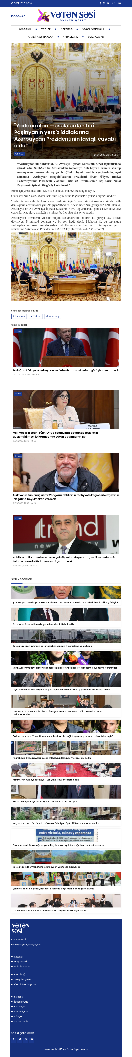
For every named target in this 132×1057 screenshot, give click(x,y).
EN (119, 3)
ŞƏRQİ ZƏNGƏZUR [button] (93, 29)
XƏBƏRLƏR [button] (25, 29)
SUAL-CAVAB (96, 37)
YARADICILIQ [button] (70, 37)
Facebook (19, 316)
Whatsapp (53, 316)
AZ (113, 3)
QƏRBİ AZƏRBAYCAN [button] (40, 37)
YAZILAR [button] (46, 29)
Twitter (36, 316)
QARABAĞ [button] (66, 29)
